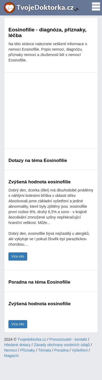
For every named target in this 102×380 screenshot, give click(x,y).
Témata (44, 350)
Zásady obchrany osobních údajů (62, 345)
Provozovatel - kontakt (68, 339)
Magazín (11, 355)
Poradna (61, 350)
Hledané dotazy (17, 345)
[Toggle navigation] (94, 4)
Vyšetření (80, 350)
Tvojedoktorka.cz (31, 339)
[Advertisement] (51, 110)
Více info (17, 256)
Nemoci (10, 350)
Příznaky (27, 350)
